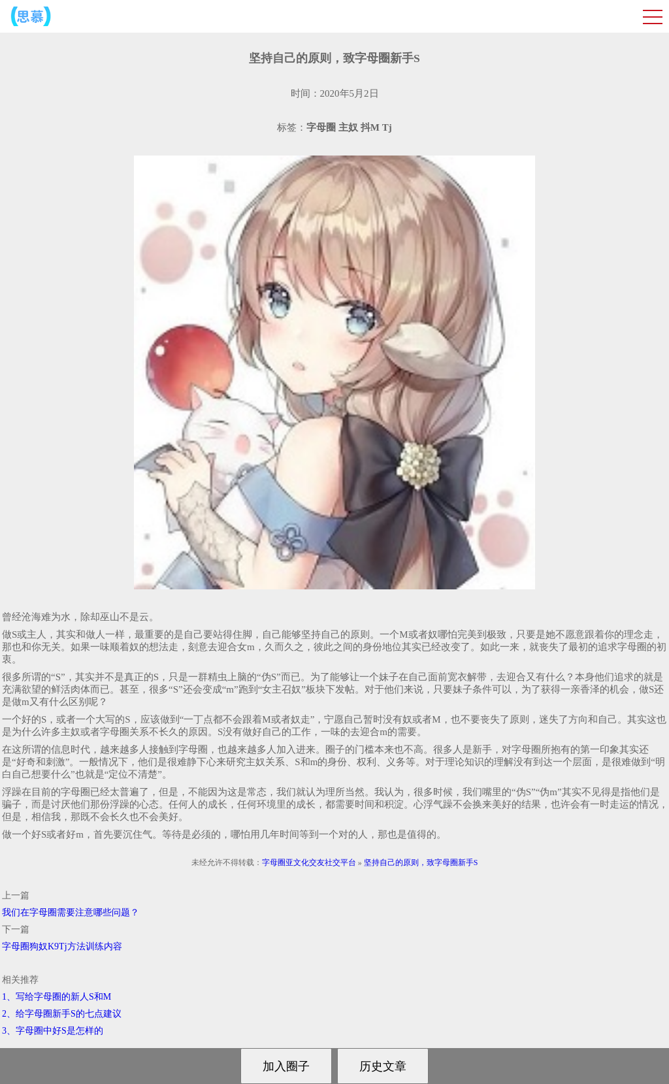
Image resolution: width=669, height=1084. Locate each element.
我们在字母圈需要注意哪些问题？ (70, 912)
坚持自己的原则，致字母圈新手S (421, 862)
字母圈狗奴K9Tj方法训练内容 (62, 946)
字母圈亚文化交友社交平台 (309, 862)
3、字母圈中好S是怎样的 (52, 1031)
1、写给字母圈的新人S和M (56, 997)
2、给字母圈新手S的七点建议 (62, 1014)
